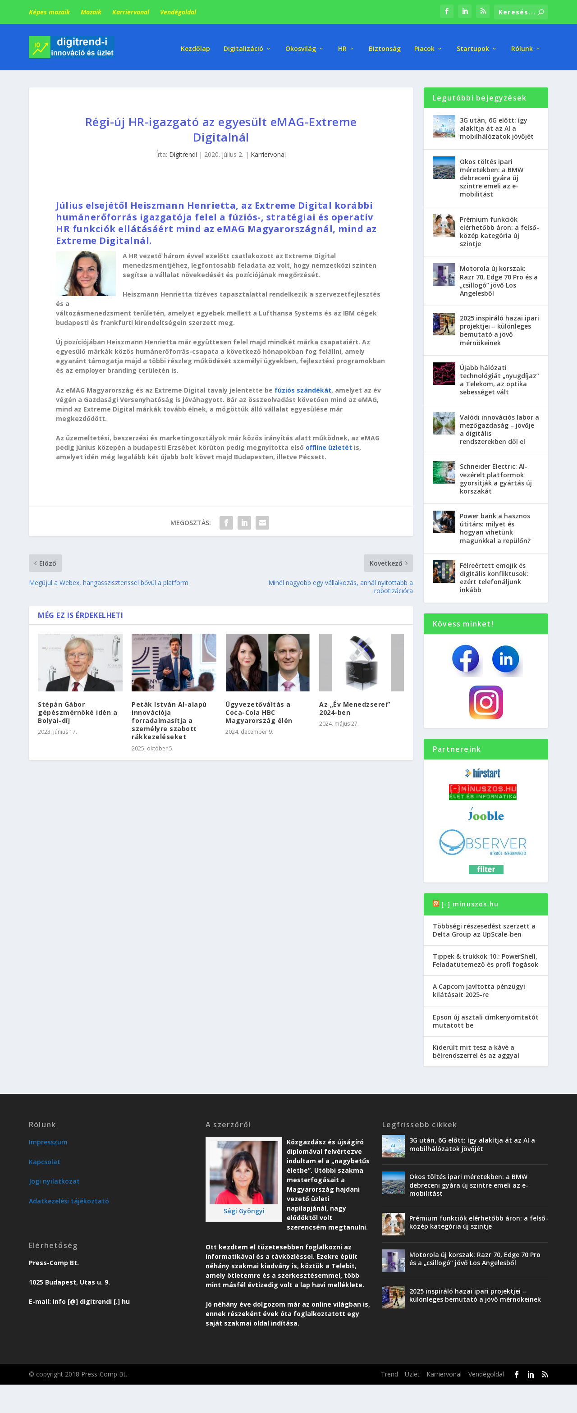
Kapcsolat (44, 1158)
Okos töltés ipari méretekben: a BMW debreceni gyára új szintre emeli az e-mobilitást (491, 175)
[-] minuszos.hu (470, 900)
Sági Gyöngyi (244, 1207)
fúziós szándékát (303, 387)
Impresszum (48, 1138)
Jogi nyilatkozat (54, 1178)
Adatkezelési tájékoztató (69, 1197)
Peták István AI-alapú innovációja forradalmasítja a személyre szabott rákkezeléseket (169, 717)
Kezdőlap (195, 45)
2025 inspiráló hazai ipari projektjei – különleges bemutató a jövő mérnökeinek (499, 327)
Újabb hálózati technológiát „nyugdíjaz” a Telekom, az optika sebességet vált (499, 376)
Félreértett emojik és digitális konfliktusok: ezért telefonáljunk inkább (494, 574)
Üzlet (412, 1371)
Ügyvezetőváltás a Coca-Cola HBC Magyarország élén (259, 709)
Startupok (473, 45)
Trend (389, 1371)
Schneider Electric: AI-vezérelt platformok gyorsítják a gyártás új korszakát (496, 475)
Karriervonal (130, 12)
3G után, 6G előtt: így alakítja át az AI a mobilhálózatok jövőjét (497, 125)
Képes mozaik (49, 12)
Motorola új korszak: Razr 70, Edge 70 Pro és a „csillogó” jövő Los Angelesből (499, 277)
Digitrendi (183, 151)
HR (342, 45)
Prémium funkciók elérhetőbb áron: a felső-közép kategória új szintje (499, 228)
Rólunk (522, 45)
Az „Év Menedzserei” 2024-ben (354, 705)
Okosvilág (300, 45)
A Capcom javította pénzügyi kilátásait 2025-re (479, 987)
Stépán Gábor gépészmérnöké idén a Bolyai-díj (77, 709)
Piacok (424, 45)
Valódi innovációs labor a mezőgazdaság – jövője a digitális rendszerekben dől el (499, 426)
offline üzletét (329, 444)
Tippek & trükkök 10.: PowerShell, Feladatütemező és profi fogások (485, 957)
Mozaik (91, 12)
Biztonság (385, 45)
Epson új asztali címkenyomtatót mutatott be (486, 1018)
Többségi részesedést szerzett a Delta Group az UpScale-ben (484, 926)
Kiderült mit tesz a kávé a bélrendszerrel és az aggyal (476, 1048)
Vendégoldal (178, 12)
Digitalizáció (243, 45)
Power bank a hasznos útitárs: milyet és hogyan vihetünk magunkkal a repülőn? (495, 525)
